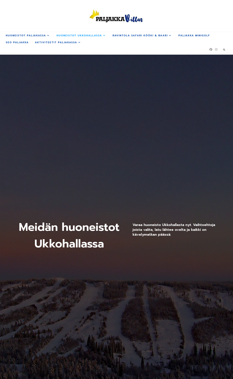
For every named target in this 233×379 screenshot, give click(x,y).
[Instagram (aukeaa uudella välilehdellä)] (216, 49)
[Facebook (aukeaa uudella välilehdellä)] (211, 49)
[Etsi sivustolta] (224, 49)
